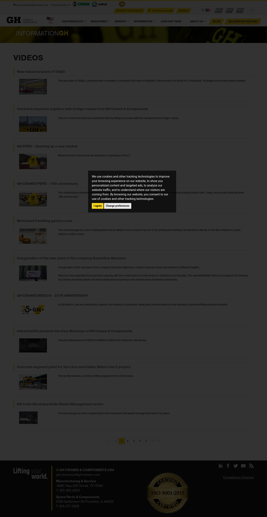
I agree (98, 205)
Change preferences (117, 205)
